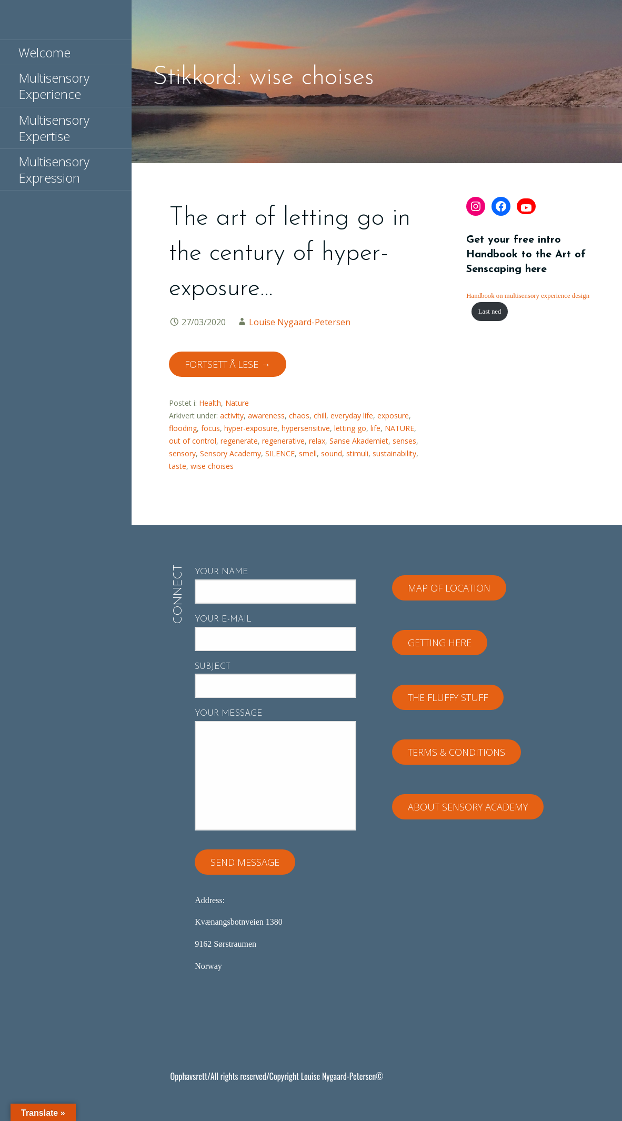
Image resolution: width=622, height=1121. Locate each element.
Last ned (489, 311)
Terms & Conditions (456, 752)
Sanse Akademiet (358, 441)
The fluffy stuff (448, 697)
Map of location (449, 588)
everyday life (351, 416)
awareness (266, 416)
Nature (237, 403)
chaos (299, 416)
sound (331, 453)
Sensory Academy (230, 453)
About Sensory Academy (468, 806)
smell (308, 453)
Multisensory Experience (53, 86)
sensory (182, 453)
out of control (192, 441)
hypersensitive (306, 428)
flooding (183, 428)
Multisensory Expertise (53, 128)
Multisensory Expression (53, 169)
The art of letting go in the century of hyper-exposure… (289, 254)
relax (317, 441)
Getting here (439, 642)
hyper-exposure (250, 428)
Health (210, 403)
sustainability (394, 453)
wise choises (212, 466)
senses (404, 441)
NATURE (399, 428)
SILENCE (280, 453)
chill (320, 416)
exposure (393, 416)
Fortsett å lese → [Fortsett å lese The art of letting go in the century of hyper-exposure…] (227, 364)
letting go (350, 428)
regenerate (239, 441)
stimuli (357, 453)
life (375, 428)
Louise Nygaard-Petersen (299, 322)
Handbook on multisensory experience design (527, 295)
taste (177, 466)
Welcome (44, 52)
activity (232, 416)
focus (210, 428)
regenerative (283, 441)
